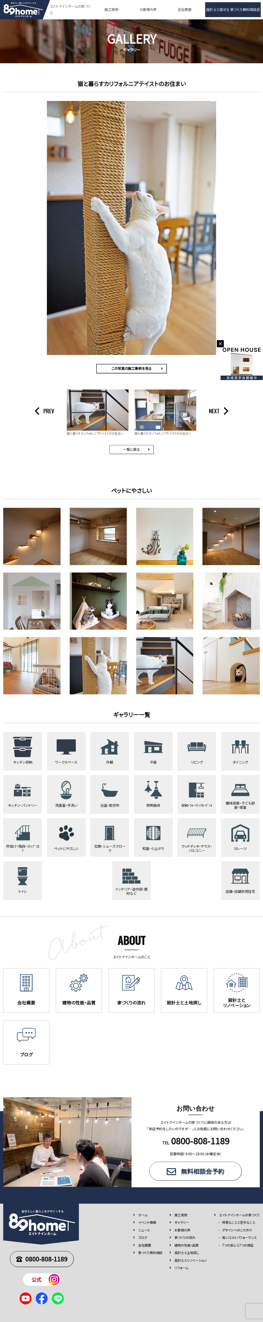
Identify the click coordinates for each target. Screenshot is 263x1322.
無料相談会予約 (202, 1170)
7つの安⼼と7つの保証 (238, 1245)
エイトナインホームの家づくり (239, 1214)
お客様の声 (148, 9)
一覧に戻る (131, 449)
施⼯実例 (180, 1214)
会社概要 (185, 9)
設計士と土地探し (186, 1252)
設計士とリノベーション (190, 1260)
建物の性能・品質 (186, 1245)
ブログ (142, 1237)
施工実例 (111, 9)
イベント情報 (147, 1222)
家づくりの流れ (185, 1237)
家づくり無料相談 (150, 1252)
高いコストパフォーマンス (239, 1237)
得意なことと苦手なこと (238, 1222)
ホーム (142, 1214)
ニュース (144, 1229)
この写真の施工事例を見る (131, 368)
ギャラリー (181, 1222)
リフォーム (181, 1267)
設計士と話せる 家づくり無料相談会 (233, 9)
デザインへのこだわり (237, 1229)
